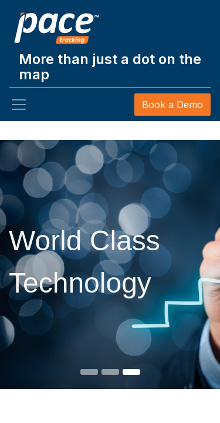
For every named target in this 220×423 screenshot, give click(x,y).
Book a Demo (172, 104)
